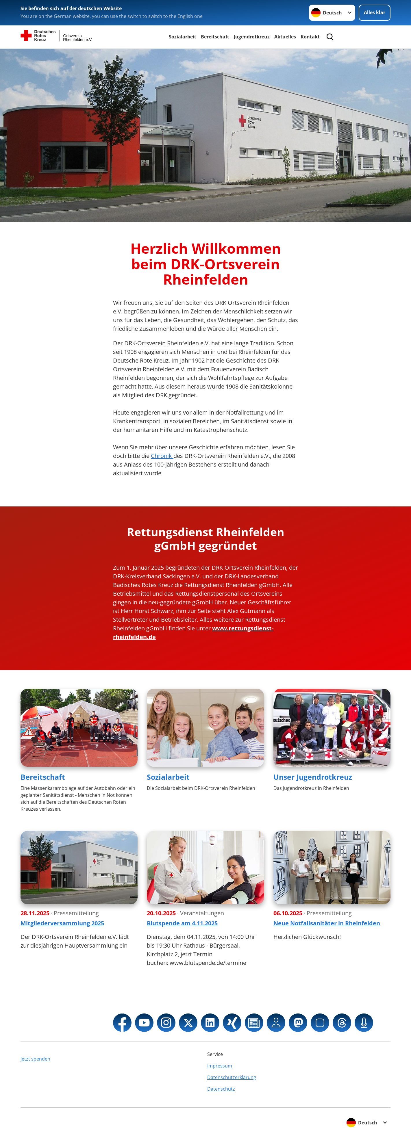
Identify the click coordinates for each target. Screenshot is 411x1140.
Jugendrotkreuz (252, 37)
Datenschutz (221, 1089)
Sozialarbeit (182, 37)
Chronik (162, 456)
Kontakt (310, 37)
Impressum (219, 1066)
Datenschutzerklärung (231, 1077)
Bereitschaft (215, 37)
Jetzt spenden (35, 1059)
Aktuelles (285, 37)
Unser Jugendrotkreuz (312, 777)
